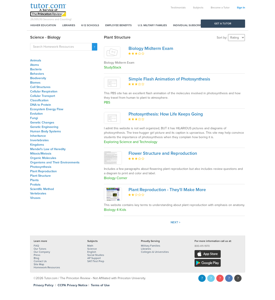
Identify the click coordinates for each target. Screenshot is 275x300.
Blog (36, 258)
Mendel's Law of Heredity (48, 149)
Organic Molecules (43, 158)
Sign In (241, 7)
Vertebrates (38, 193)
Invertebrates (39, 140)
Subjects (198, 7)
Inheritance (38, 136)
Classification (39, 100)
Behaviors (37, 74)
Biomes (35, 82)
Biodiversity (38, 78)
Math (90, 245)
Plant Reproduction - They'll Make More (167, 189)
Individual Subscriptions (191, 25)
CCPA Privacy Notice (73, 285)
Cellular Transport (42, 96)
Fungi (34, 118)
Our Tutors (40, 248)
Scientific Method (42, 189)
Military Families (150, 245)
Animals (35, 60)
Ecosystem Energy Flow (46, 109)
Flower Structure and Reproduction (163, 153)
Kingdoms (37, 145)
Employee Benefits (118, 25)
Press (37, 255)
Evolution (36, 114)
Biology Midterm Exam (151, 48)
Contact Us (40, 261)
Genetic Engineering (44, 127)
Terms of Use (100, 285)
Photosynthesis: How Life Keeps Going (166, 114)
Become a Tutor (220, 7)
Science (92, 248)
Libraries (68, 25)
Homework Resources (47, 267)
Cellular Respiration (43, 91)
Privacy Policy (43, 285)
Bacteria (36, 69)
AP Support (94, 258)
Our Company (42, 251)
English (91, 251)
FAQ (36, 245)
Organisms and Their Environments (55, 162)
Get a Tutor (222, 23)
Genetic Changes (42, 122)
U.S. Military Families (152, 25)
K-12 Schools (90, 25)
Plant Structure (40, 176)
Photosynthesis (40, 167)
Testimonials (178, 7)
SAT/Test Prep (95, 261)
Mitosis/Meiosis (40, 153)
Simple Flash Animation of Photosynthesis (169, 79)
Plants (34, 180)
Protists (35, 184)
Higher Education (43, 25)
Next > (175, 222)
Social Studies (95, 255)
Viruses (35, 198)
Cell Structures (40, 87)
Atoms (34, 65)
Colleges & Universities (155, 251)
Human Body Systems (45, 131)
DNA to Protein (40, 105)
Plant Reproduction (43, 171)
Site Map (39, 264)
